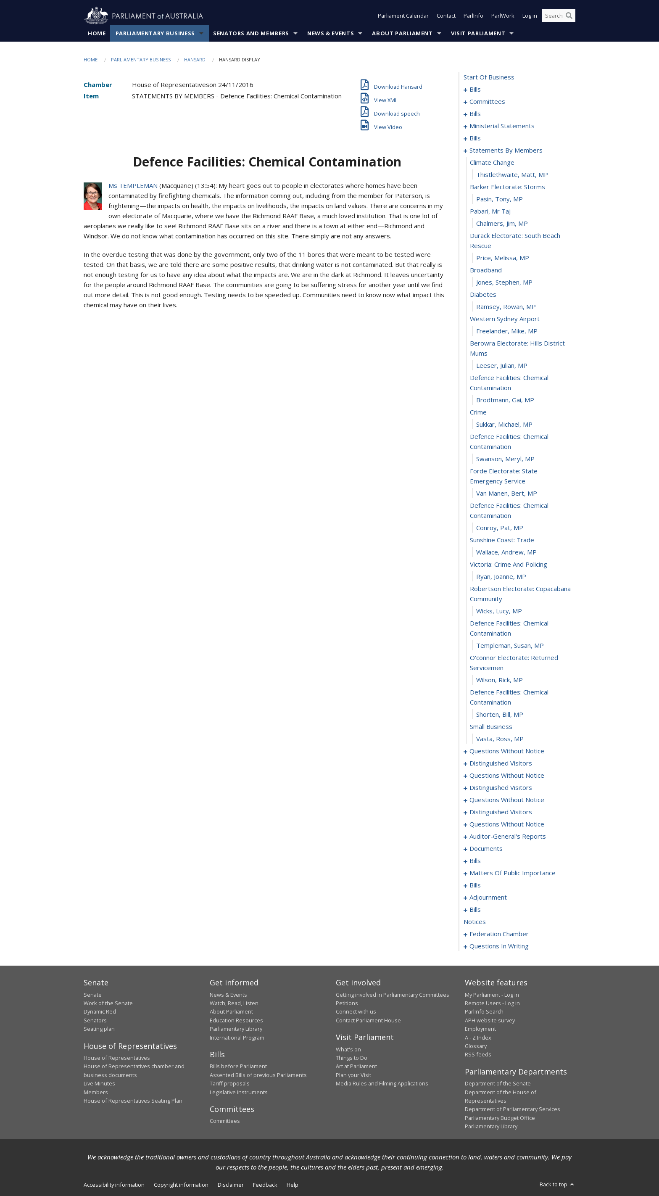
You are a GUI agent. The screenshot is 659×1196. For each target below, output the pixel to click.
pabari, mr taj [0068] (490, 211)
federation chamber (499, 934)
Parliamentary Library (236, 1029)
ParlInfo (473, 16)
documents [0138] (486, 849)
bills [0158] (475, 885)
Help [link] (292, 1184)
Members (96, 1092)
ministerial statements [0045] (502, 126)
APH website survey (490, 1020)
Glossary (476, 1046)
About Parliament (402, 33)
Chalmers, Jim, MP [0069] (502, 223)
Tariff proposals (230, 1084)
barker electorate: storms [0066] (507, 187)
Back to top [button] (557, 1184)
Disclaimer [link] (231, 1184)
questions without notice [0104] (506, 751)
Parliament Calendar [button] (403, 16)
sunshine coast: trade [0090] (502, 540)
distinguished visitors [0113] (500, 788)
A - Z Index (478, 1037)
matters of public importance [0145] (512, 873)
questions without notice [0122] (506, 824)
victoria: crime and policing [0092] (508, 564)
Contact (446, 16)
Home (97, 33)
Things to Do (351, 1057)
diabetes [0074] (483, 294)
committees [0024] (487, 102)
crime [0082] (478, 412)
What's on (348, 1049)
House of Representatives (117, 1057)
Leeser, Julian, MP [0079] (501, 366)
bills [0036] (475, 114)
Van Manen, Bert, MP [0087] (506, 493)
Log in (529, 16)
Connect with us (356, 1012)
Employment (480, 1029)
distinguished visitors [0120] (500, 812)
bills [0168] (475, 910)
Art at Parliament (356, 1066)
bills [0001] (475, 89)
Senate (93, 994)
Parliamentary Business (155, 33)
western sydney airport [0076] (505, 319)
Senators (95, 1020)
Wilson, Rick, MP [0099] (499, 680)
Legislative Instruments (239, 1092)
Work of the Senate (108, 1003)
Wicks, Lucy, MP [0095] (499, 611)
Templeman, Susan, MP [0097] (510, 646)
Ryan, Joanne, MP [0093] (501, 577)
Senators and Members (251, 33)
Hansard (195, 59)
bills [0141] (475, 861)
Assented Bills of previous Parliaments (258, 1075)
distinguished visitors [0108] (500, 763)
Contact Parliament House (368, 1020)
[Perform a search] (569, 16)
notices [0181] (475, 922)
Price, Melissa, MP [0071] (502, 258)
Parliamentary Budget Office (500, 1118)
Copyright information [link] (181, 1184)
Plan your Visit (353, 1075)
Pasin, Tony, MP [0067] (499, 199)
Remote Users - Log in (492, 1003)
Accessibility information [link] (114, 1184)
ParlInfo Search (484, 1012)
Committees (225, 1121)
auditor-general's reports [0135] (507, 836)
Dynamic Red (100, 1012)
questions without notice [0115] (506, 800)
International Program (237, 1037)
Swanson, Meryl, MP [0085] (505, 459)
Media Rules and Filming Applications (382, 1084)
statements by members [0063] (506, 150)
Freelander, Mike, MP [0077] (507, 331)
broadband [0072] (486, 270)
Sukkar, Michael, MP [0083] (504, 424)
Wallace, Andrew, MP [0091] (506, 552)
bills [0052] (475, 138)
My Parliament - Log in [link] (492, 994)
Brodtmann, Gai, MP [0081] (505, 400)
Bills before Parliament (238, 1066)
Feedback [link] (265, 1184)
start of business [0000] (489, 77)
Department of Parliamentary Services (512, 1109)
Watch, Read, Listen (234, 1003)
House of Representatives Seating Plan (133, 1100)
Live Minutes (99, 1084)
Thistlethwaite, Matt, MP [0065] (512, 175)
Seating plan (99, 1029)
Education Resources (236, 1020)
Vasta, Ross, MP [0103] (500, 739)
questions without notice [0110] (506, 775)
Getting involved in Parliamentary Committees (392, 994)
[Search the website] (558, 16)
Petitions (347, 1003)
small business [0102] (491, 727)
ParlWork (502, 16)
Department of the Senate (498, 1084)
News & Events (330, 33)
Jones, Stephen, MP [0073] (504, 282)
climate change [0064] (492, 162)
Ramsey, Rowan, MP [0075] (506, 307)
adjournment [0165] (488, 897)
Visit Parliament (478, 33)
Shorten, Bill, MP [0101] (499, 714)
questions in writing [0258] (499, 946)
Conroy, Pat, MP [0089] (499, 528)
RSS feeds (478, 1055)
